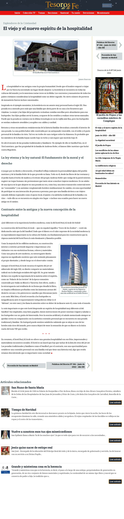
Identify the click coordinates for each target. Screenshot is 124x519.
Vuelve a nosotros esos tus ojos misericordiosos (41, 431)
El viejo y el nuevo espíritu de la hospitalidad (108, 129)
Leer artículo (115, 402)
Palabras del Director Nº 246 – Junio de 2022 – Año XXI (68, 365)
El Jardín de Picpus (103, 145)
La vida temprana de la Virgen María (108, 159)
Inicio (17, 13)
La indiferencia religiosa (105, 166)
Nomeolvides (100, 178)
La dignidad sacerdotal (105, 140)
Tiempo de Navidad (23, 409)
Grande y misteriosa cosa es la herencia (36, 466)
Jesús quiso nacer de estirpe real (31, 447)
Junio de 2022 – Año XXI (105, 135)
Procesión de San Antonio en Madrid (23, 366)
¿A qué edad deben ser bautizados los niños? (104, 172)
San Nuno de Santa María (27, 387)
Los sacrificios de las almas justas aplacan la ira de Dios (107, 151)
